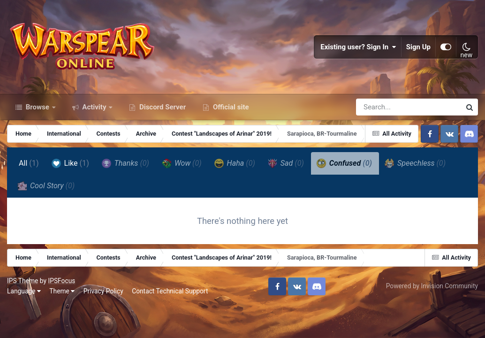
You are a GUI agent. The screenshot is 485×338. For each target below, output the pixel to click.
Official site (230, 107)
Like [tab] (70, 163)
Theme (62, 291)
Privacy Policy (103, 291)
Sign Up (418, 47)
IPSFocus (61, 280)
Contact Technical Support (170, 291)
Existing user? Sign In (358, 47)
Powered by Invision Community (432, 286)
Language (24, 291)
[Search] (382, 107)
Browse (37, 107)
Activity (94, 107)
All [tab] (29, 163)
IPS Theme (22, 280)
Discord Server (161, 107)
